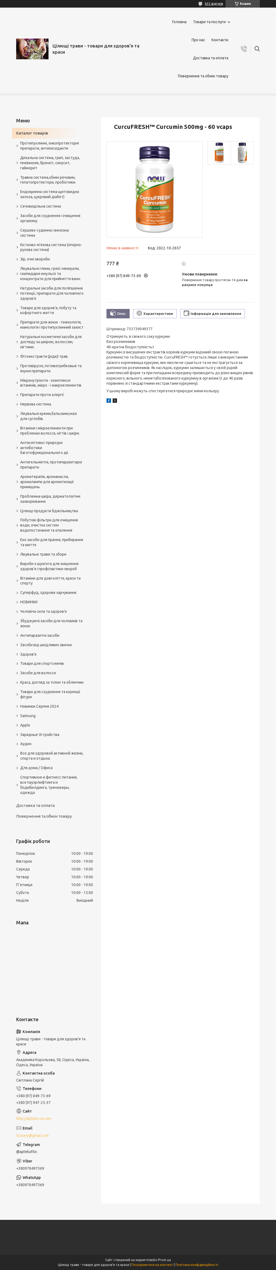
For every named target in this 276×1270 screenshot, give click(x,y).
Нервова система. (36, 404)
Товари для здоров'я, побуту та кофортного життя (48, 310)
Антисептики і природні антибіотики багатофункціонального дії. (44, 447)
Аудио (26, 744)
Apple (25, 725)
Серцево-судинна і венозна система (44, 233)
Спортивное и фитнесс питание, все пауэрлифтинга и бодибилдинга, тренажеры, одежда (49, 785)
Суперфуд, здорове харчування (48, 592)
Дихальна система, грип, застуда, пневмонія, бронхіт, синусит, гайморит (50, 163)
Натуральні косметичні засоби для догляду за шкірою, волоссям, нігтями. (51, 342)
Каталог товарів (32, 133)
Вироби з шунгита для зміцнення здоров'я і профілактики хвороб (49, 566)
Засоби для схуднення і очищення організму (50, 218)
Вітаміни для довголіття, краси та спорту (50, 581)
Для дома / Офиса (36, 768)
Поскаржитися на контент (152, 1264)
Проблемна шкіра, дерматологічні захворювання (50, 499)
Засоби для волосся (38, 673)
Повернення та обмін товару (203, 76)
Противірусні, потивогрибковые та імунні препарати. (51, 368)
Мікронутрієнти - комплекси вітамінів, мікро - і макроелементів (50, 383)
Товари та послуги (209, 22)
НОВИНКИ (28, 602)
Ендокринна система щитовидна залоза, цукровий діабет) (49, 194)
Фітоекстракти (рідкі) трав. (44, 356)
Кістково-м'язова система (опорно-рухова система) (51, 247)
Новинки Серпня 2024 (39, 706)
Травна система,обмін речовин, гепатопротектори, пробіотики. (48, 180)
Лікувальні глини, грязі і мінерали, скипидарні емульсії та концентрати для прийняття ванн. (50, 273)
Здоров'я (28, 654)
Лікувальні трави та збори (43, 554)
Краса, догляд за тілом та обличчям (52, 682)
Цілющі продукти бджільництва (49, 511)
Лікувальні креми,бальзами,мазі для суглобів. (48, 416)
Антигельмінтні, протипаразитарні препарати (51, 464)
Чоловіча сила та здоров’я (43, 611)
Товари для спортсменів (42, 663)
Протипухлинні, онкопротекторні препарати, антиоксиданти (49, 145)
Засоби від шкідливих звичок (46, 645)
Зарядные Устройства (39, 734)
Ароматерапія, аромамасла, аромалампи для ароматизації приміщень (47, 481)
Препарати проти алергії (42, 395)
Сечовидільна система (40, 206)
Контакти (220, 40)
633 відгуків (214, 3)
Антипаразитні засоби (39, 635)
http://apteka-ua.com (33, 1118)
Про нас (198, 40)
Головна (179, 22)
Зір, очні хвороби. (35, 259)
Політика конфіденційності (196, 1264)
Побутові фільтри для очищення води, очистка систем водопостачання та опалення (49, 525)
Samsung (28, 716)
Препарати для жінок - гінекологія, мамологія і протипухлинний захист (52, 324)
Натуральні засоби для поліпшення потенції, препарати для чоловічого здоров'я (52, 293)
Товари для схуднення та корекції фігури (50, 694)
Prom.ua (164, 1260)
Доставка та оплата (210, 58)
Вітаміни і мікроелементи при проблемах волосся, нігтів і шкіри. (50, 430)
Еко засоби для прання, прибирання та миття (51, 542)
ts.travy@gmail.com (32, 1135)
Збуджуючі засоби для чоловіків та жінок (51, 623)
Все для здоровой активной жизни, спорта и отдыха (51, 755)
